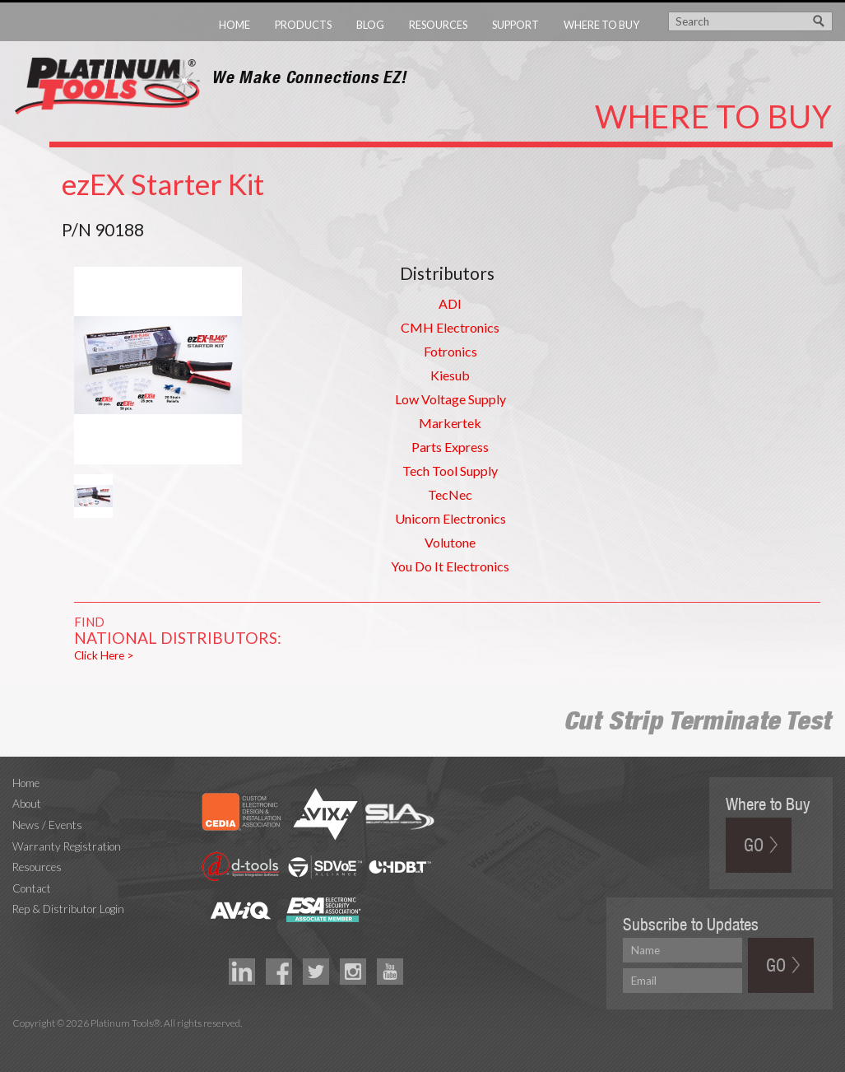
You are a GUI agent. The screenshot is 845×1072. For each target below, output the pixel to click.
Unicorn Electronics (450, 518)
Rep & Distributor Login (68, 909)
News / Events (47, 825)
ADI (450, 303)
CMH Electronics (450, 327)
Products (303, 24)
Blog (370, 24)
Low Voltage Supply (450, 399)
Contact (31, 888)
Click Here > (104, 655)
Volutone (450, 542)
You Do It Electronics (450, 566)
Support (515, 24)
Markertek (450, 423)
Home (234, 24)
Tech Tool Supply (450, 470)
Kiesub (450, 375)
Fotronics (450, 351)
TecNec (450, 494)
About (26, 803)
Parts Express (450, 446)
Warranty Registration (66, 846)
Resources (438, 24)
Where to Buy (601, 24)
